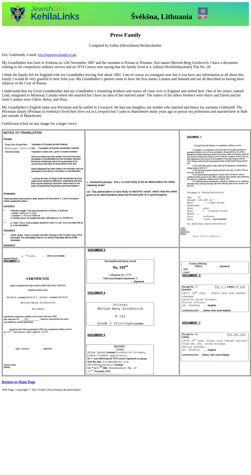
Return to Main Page (18, 382)
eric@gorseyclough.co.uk (57, 55)
